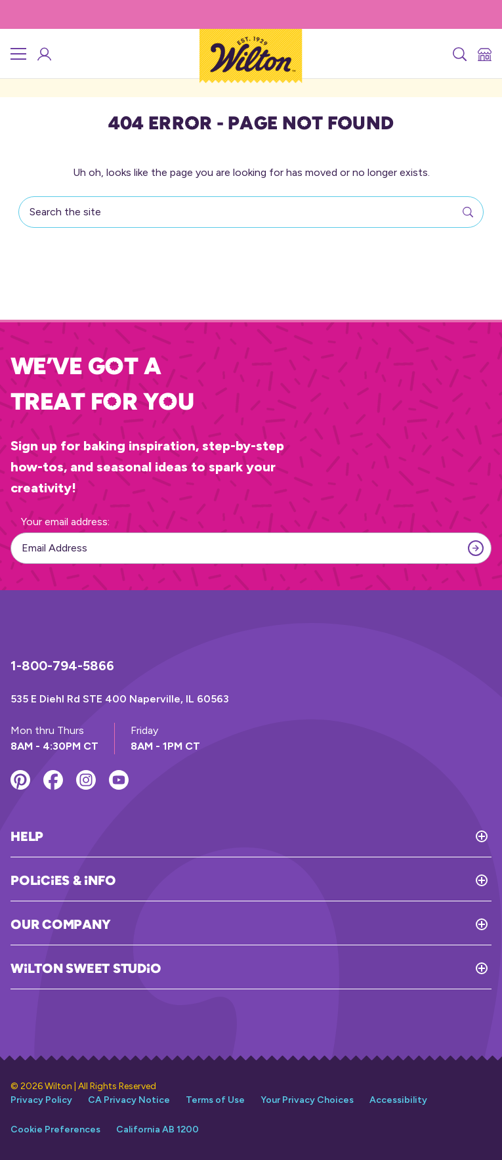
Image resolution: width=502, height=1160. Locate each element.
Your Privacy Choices (307, 1100)
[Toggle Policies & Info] (303, 880)
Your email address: (65, 521)
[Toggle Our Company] (301, 924)
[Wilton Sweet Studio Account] (43, 54)
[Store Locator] (484, 54)
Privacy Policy (41, 1100)
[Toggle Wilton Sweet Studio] (326, 968)
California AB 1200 (157, 1129)
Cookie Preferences (55, 1129)
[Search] (459, 54)
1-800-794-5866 (62, 666)
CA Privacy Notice (129, 1100)
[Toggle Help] (267, 836)
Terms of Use (215, 1100)
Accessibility (398, 1100)
